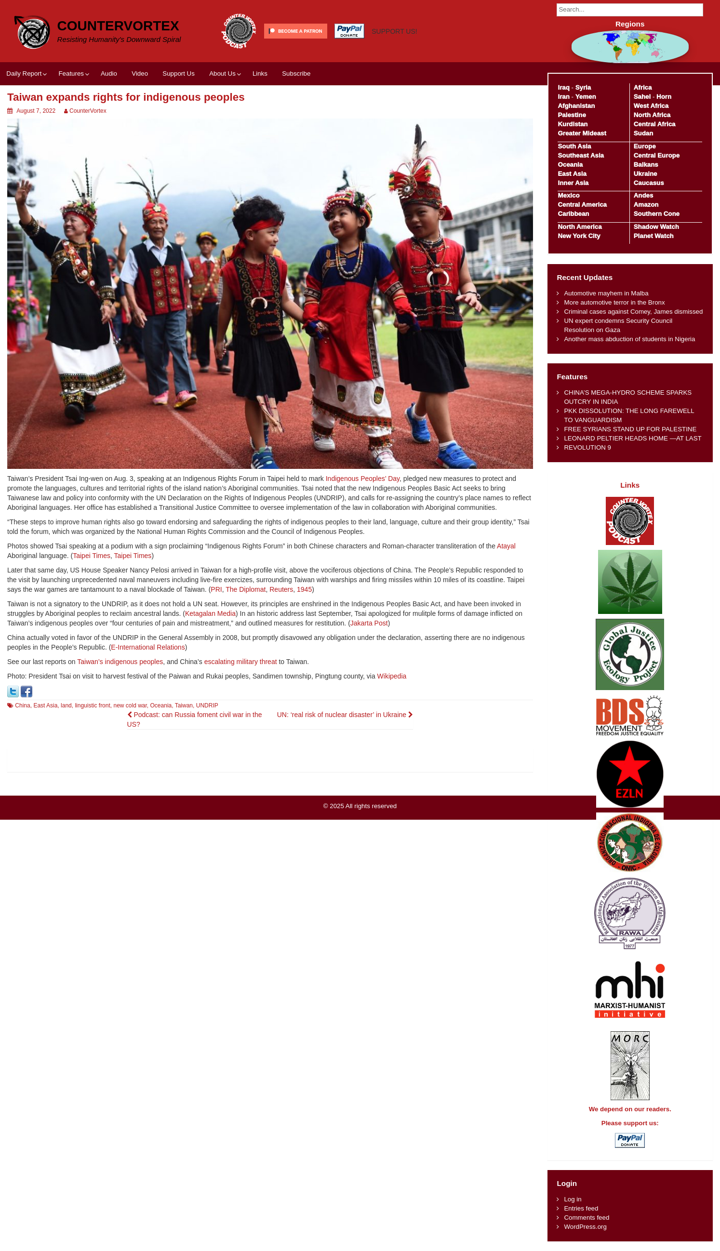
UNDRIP (207, 705)
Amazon (646, 204)
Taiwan (184, 705)
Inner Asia (573, 182)
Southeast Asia (581, 155)
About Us (222, 73)
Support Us (178, 73)
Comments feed (586, 1217)
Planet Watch (654, 236)
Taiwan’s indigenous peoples (120, 661)
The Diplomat (246, 589)
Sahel (642, 96)
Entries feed (581, 1208)
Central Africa (655, 124)
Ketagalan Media (210, 613)
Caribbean (573, 213)
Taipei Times (91, 555)
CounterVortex (118, 25)
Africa (643, 87)
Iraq (563, 87)
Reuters (281, 589)
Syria (583, 87)
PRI (216, 589)
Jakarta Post (369, 623)
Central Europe (657, 155)
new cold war (130, 705)
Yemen (585, 96)
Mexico (568, 195)
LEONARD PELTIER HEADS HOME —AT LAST (632, 438)
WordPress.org (585, 1226)
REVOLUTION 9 (587, 447)
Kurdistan (572, 124)
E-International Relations (148, 647)
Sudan (643, 133)
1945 (304, 589)
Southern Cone (657, 213)
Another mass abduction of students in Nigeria (629, 339)
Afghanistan (576, 105)
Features (70, 73)
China (22, 705)
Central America (582, 204)
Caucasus (649, 182)
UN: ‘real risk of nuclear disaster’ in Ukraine (345, 715)
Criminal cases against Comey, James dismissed (633, 311)
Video (140, 73)
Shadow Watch (656, 226)
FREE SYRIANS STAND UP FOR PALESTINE (630, 429)
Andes (643, 195)
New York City (579, 236)
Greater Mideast (582, 133)
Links (260, 73)
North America (579, 226)
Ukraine (645, 173)
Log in (572, 1199)
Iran (563, 96)
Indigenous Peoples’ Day (363, 478)
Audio (109, 73)
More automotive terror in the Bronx (614, 302)
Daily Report (23, 73)
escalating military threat (240, 661)
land (66, 705)
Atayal (506, 546)
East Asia (45, 705)
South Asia (574, 146)
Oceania (161, 705)
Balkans (646, 164)
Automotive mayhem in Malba (606, 293)
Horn (663, 96)
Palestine (572, 115)
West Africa (651, 105)
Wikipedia (392, 676)
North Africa (652, 115)
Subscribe (296, 73)
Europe (645, 146)
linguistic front (92, 705)
